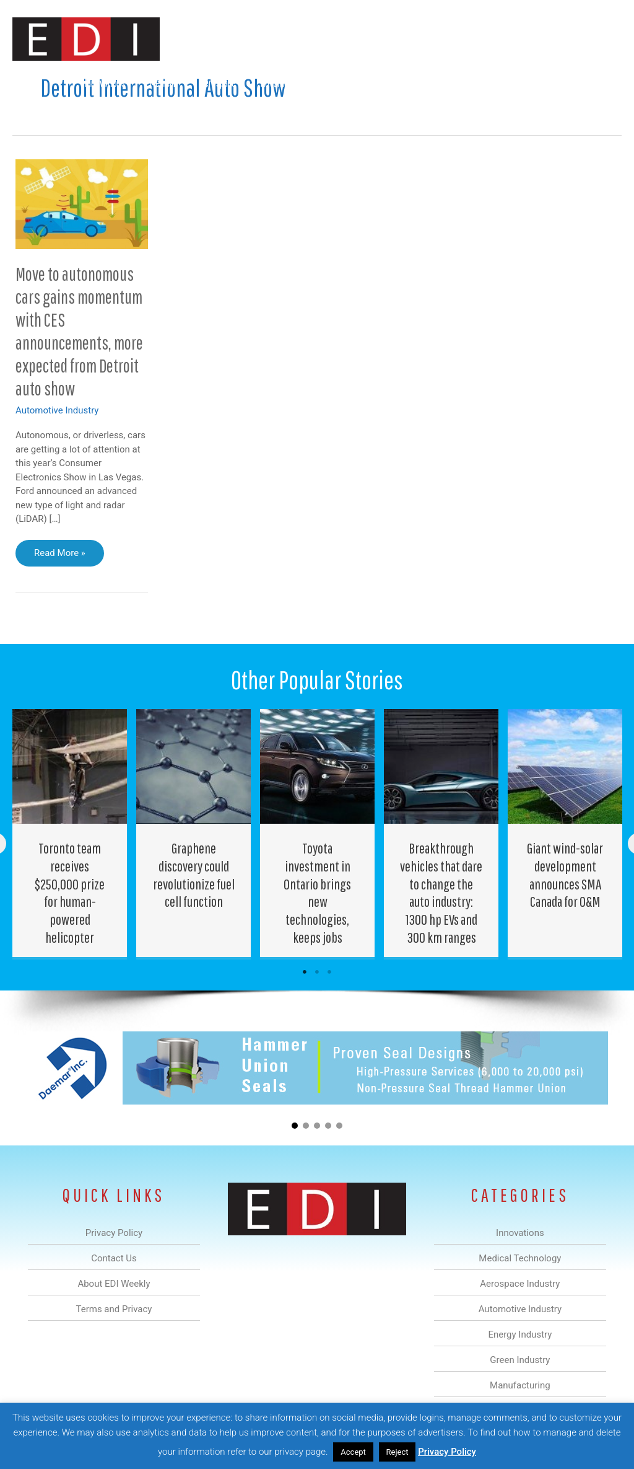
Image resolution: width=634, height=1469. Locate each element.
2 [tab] (317, 972)
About (507, 82)
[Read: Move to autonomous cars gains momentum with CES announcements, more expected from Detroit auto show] (81, 203)
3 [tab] (329, 972)
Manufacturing (446, 82)
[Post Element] (70, 833)
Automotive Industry (56, 410)
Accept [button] (353, 1452)
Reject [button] (397, 1452)
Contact (556, 82)
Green (386, 82)
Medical (162, 82)
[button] (602, 83)
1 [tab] (304, 972)
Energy (339, 82)
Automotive (281, 82)
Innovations (105, 82)
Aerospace (218, 82)
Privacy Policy (447, 1451)
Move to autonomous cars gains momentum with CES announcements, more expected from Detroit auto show (79, 331)
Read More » (67, 556)
